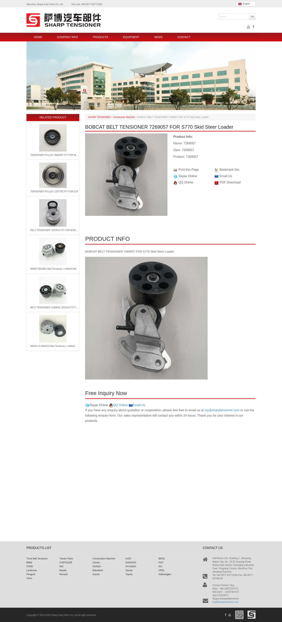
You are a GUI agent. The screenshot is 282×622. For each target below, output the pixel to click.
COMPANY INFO (67, 37)
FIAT (161, 562)
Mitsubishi (97, 570)
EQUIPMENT (131, 37)
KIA (160, 566)
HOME (38, 37)
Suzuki (95, 574)
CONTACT (184, 37)
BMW (29, 562)
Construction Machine (103, 558)
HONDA (96, 566)
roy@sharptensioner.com (221, 410)
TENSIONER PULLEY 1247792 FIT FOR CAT (54, 191)
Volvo (29, 578)
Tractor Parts (66, 558)
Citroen (96, 562)
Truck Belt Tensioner (37, 558)
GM (61, 566)
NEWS (158, 37)
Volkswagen (165, 574)
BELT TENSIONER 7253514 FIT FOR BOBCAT (54, 230)
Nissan (129, 570)
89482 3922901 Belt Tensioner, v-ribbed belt (53, 268)
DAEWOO (131, 562)
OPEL (162, 570)
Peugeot (30, 574)
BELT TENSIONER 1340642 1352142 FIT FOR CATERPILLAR (54, 307)
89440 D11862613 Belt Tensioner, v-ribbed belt (54, 346)
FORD (29, 566)
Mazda (63, 570)
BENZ (162, 558)
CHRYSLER (66, 562)
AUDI (128, 558)
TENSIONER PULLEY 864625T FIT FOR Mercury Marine (54, 155)
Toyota (129, 574)
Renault (64, 574)
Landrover (31, 570)
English (244, 4)
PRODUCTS (100, 37)
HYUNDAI (131, 566)
